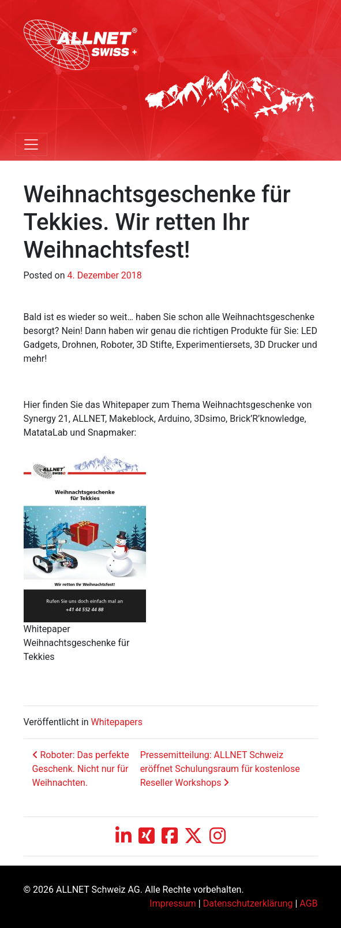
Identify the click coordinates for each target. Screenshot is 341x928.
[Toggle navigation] (31, 144)
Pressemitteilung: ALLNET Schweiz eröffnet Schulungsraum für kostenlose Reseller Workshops (220, 768)
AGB (308, 903)
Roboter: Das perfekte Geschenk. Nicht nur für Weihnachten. (80, 768)
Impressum (172, 903)
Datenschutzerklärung (248, 903)
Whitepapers (117, 722)
